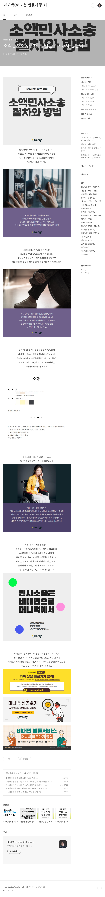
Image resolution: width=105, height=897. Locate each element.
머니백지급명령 (87, 226)
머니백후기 (93, 194)
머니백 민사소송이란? (89, 144)
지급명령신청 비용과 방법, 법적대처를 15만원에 (25, 785)
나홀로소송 (97, 215)
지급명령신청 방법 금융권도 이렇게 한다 (22, 791)
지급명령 (84, 233)
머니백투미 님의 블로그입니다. (19, 845)
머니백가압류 (92, 190)
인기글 (92, 165)
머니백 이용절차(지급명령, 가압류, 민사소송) (91, 139)
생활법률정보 (86, 113)
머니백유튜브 (86, 187)
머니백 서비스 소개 (89, 86)
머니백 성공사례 (87, 94)
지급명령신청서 (87, 222)
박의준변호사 (86, 215)
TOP (99, 888)
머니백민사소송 (87, 240)
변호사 (93, 204)
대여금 (83, 219)
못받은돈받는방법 (87, 212)
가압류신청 (85, 204)
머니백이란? (86, 82)
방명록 (29, 15)
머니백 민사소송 (88, 101)
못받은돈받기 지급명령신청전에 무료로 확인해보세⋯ (91, 156)
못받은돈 (96, 187)
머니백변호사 (86, 236)
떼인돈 (83, 190)
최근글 (83, 165)
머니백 (96, 226)
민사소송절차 (86, 208)
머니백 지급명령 (88, 98)
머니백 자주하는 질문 (90, 89)
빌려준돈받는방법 (87, 243)
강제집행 (97, 201)
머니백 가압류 (87, 105)
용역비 (83, 197)
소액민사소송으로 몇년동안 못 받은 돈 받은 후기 (25, 788)
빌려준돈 (84, 194)
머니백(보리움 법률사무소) (25, 5)
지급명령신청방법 (87, 251)
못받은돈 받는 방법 (13, 773)
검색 (93, 5)
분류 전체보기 (86, 77)
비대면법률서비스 (87, 229)
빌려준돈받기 (86, 254)
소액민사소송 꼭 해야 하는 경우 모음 (20, 778)
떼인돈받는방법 (87, 201)
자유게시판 (85, 118)
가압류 (90, 219)
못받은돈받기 (86, 247)
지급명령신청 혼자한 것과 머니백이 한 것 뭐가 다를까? (27, 781)
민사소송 (91, 197)
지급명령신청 (94, 233)
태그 (16, 15)
